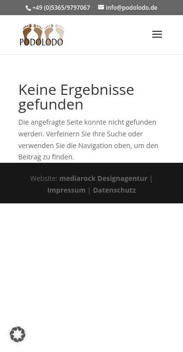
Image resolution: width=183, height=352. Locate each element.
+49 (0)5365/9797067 (61, 7)
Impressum (66, 190)
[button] (17, 334)
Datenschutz (114, 190)
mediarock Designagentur (103, 178)
